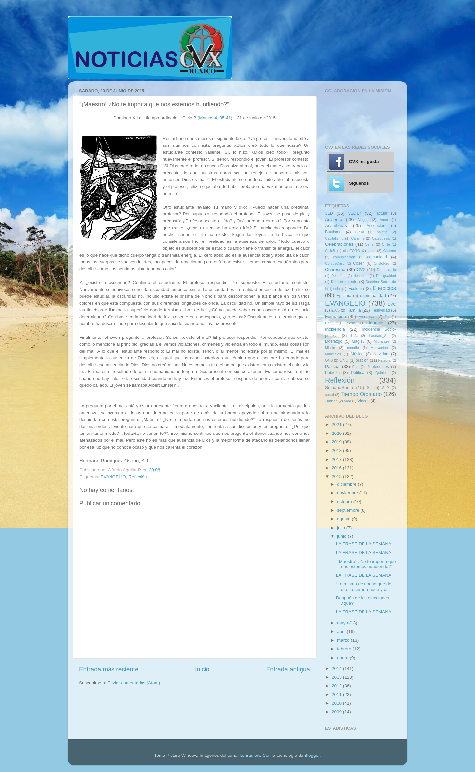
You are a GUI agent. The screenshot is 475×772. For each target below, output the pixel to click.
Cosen (358, 263)
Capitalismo (334, 238)
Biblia (359, 232)
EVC (392, 304)
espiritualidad (373, 295)
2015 (337, 476)
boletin (382, 232)
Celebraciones (339, 244)
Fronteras (366, 316)
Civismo (389, 251)
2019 (337, 441)
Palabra (384, 360)
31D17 (354, 213)
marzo (344, 640)
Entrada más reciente (109, 669)
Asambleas (336, 225)
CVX (361, 269)
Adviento (333, 219)
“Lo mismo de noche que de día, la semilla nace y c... (363, 586)
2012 (337, 685)
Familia (353, 310)
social (329, 395)
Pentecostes (378, 366)
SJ (369, 387)
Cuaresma (335, 269)
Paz (355, 367)
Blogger (312, 755)
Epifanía (343, 295)
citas (371, 251)
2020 (337, 433)
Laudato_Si (378, 336)
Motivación (379, 348)
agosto (344, 518)
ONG (329, 360)
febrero (345, 648)
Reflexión (137, 476)
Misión (330, 348)
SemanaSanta (339, 387)
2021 (337, 424)
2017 (337, 459)
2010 (337, 703)
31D (329, 213)
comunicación (344, 257)
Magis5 (358, 341)
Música (357, 354)
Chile (386, 244)
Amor (384, 220)
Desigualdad (386, 276)
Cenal (369, 244)
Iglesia (350, 323)
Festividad (380, 310)
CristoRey (381, 263)
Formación (335, 316)
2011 (337, 694)
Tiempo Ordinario (361, 394)
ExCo (335, 310)
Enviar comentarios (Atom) (134, 682)
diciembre (347, 484)
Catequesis (381, 238)
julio (341, 527)
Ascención (376, 225)
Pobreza (332, 372)
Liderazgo (333, 341)
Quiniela (382, 373)
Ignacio (376, 322)
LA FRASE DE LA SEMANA (363, 543)
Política (357, 372)
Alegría (362, 220)
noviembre (348, 492)
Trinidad (331, 401)
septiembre (349, 510)
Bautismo (333, 232)
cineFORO (351, 251)
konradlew (250, 755)
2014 (337, 668)
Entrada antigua (288, 669)
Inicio (202, 669)
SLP (385, 388)
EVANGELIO (113, 476)
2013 (337, 677)
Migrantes (381, 341)
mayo (343, 622)
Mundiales (333, 354)
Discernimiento (344, 281)
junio (342, 536)
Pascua (332, 366)
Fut (387, 317)
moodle (353, 348)
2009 (337, 711)
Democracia (386, 270)
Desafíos (338, 276)
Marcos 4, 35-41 (215, 117)
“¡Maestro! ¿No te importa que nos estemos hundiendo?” (366, 564)
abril (342, 631)
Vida (347, 401)
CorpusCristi (334, 263)
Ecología (356, 288)
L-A (354, 336)
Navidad (380, 354)
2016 (337, 468)
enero (343, 657)
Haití (328, 323)
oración (362, 360)
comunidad (377, 257)
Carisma (357, 238)
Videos (363, 401)
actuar (382, 213)
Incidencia (335, 329)
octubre (345, 501)
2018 (337, 450)
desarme (360, 276)
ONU (343, 360)
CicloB (330, 251)
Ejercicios (384, 288)
